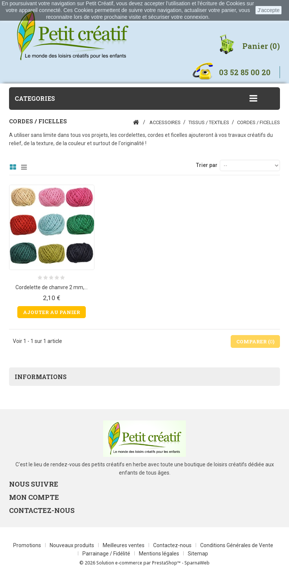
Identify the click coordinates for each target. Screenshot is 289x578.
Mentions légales (159, 554)
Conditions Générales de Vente (236, 545)
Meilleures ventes (124, 545)
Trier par (207, 165)
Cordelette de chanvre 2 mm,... (51, 287)
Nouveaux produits (72, 545)
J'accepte (268, 10)
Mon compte (34, 497)
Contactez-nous (173, 545)
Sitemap (198, 554)
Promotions (27, 545)
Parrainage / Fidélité (106, 554)
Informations (41, 377)
